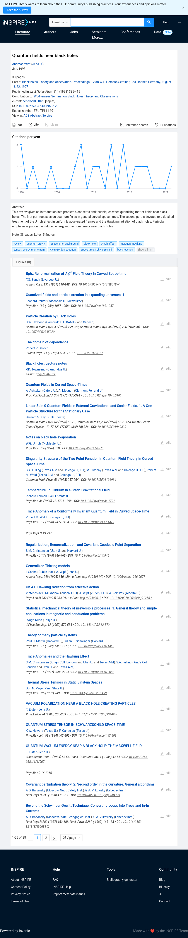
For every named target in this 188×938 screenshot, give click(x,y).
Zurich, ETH (69, 593)
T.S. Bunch (33, 279)
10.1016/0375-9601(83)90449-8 (96, 714)
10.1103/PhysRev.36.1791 (97, 501)
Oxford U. (49, 390)
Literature (22, 32)
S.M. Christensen (37, 550)
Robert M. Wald (36, 517)
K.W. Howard (34, 730)
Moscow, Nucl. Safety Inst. (65, 790)
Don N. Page (34, 688)
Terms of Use (20, 901)
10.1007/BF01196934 (101, 479)
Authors (50, 32)
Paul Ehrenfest (58, 496)
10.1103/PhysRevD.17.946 (91, 555)
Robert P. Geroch (37, 348)
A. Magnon (65, 390)
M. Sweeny (94, 470)
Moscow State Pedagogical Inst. (69, 817)
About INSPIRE (21, 879)
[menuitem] (166, 22)
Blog (162, 879)
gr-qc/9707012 (46, 374)
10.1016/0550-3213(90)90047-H (98, 795)
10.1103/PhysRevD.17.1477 (96, 522)
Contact (164, 901)
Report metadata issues (69, 894)
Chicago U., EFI (74, 470)
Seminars (99, 32)
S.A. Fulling (33, 470)
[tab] (25, 262)
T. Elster (31, 709)
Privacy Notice (20, 894)
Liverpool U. (50, 279)
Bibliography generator (122, 879)
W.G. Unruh (33, 443)
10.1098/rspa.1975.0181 (105, 395)
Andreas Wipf (21, 64)
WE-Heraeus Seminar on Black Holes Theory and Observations (76, 96)
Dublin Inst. (46, 572)
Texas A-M (50, 470)
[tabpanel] (94, 556)
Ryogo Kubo (34, 620)
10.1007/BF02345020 (40, 332)
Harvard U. (74, 550)
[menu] (171, 22)
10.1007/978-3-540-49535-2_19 (40, 106)
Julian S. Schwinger (77, 641)
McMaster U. (51, 443)
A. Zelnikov (116, 593)
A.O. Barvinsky (35, 790)
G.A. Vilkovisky (95, 790)
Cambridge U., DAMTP (61, 322)
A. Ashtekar (33, 390)
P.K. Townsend (35, 369)
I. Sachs (31, 572)
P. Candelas (67, 730)
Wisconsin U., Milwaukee (65, 301)
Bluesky (164, 887)
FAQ (55, 879)
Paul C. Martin (35, 641)
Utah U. (56, 550)
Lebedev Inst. (116, 790)
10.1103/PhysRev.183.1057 (95, 306)
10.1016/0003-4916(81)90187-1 (100, 284)
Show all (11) (146, 249)
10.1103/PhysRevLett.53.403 (97, 735)
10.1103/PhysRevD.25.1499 (88, 693)
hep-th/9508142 (92, 576)
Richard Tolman (36, 496)
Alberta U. (132, 593)
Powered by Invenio (15, 931)
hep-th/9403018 (90, 598)
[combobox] (107, 22)
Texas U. (51, 730)
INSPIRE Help (62, 887)
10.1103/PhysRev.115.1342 (96, 646)
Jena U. (37, 64)
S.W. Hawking (35, 322)
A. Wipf (61, 572)
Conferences (130, 32)
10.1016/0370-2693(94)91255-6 (131, 598)
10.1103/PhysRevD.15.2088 (96, 672)
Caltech (88, 322)
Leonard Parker (36, 301)
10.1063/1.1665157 (90, 353)
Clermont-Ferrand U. (89, 390)
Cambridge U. (56, 369)
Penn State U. (53, 688)
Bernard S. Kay (36, 417)
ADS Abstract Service (38, 115)
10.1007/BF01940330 (111, 427)
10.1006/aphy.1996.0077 (128, 576)
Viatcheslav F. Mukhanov (42, 593)
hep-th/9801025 (33, 101)
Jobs (74, 32)
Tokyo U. (50, 620)
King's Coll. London (64, 662)
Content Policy (21, 887)
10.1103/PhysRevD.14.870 (85, 448)
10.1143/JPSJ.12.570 (95, 624)
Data (157, 32)
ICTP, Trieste (56, 417)
